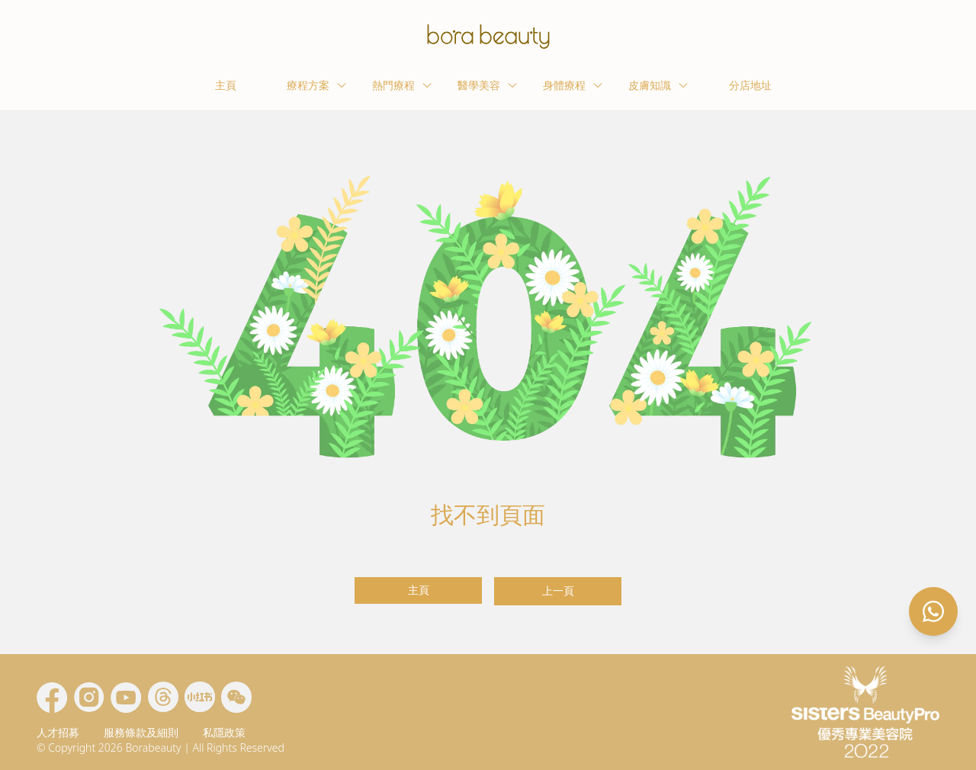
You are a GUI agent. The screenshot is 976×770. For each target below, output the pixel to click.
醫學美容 (488, 85)
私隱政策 (224, 732)
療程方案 (317, 85)
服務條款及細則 (141, 732)
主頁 (225, 85)
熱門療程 (402, 85)
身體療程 (573, 85)
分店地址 (750, 85)
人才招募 (58, 732)
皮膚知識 (658, 85)
